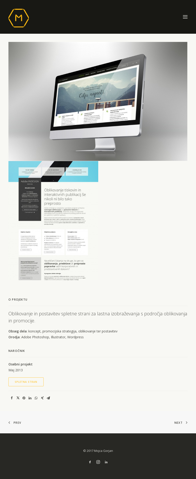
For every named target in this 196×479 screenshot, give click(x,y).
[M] (98, 16)
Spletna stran (26, 381)
